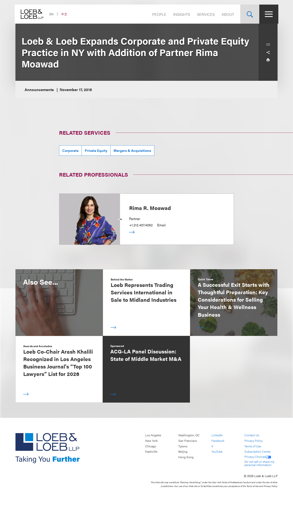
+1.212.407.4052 (141, 225)
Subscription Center (257, 451)
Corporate (70, 150)
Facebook (217, 440)
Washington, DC (189, 435)
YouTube (217, 451)
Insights (180, 14)
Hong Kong (186, 457)
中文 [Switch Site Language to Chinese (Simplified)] (65, 14)
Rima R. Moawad (150, 207)
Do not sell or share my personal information (259, 463)
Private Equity (96, 150)
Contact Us (251, 435)
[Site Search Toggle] (249, 14)
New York (151, 440)
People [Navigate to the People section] (158, 14)
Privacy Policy (253, 440)
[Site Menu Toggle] (268, 14)
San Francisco (187, 440)
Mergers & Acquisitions (132, 150)
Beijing (182, 451)
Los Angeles (153, 435)
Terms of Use (252, 446)
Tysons (182, 446)
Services (205, 14)
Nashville (151, 451)
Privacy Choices (257, 456)
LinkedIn (217, 435)
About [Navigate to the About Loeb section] (227, 14)
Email (161, 225)
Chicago (150, 446)
